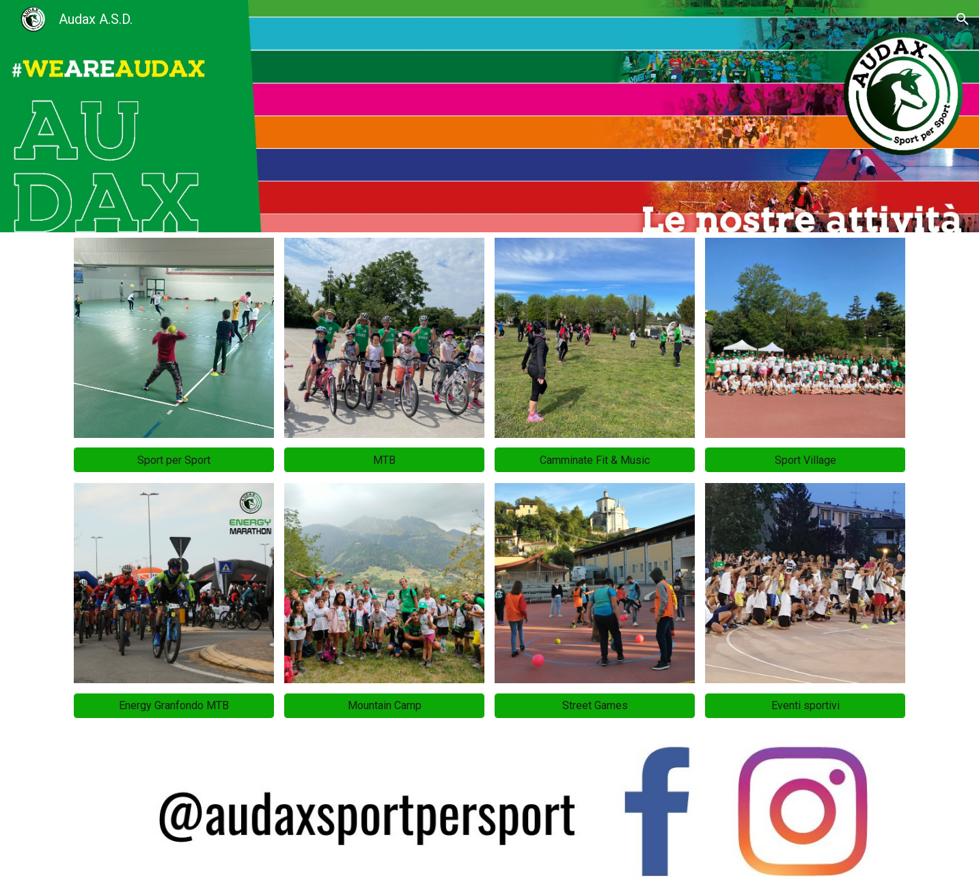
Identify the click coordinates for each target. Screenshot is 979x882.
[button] (962, 19)
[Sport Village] (805, 460)
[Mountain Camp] (384, 705)
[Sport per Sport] (173, 460)
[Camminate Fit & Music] (594, 460)
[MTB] (384, 460)
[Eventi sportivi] (805, 705)
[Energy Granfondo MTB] (173, 705)
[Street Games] (594, 705)
